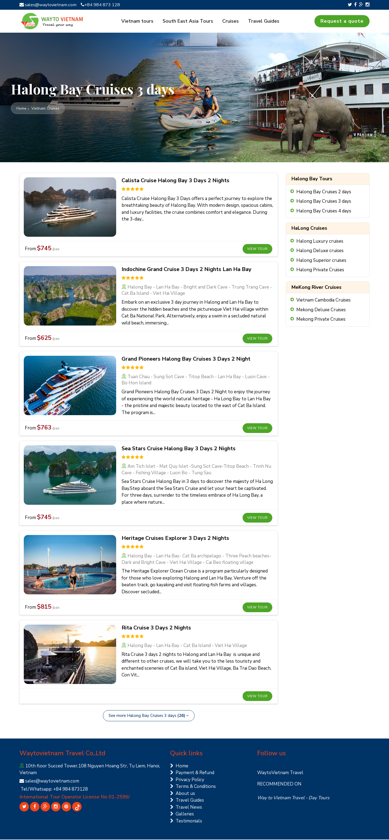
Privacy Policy (187, 780)
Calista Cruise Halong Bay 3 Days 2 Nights (175, 181)
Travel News (186, 807)
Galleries (182, 814)
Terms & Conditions (193, 787)
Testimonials (186, 821)
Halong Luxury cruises (319, 241)
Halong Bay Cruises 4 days (323, 211)
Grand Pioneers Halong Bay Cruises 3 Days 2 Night (186, 359)
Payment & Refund (192, 773)
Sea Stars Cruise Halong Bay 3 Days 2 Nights (179, 449)
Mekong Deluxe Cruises (321, 310)
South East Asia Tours (189, 21)
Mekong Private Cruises (321, 320)
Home (179, 766)
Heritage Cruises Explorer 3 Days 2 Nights (175, 538)
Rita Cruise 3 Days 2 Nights (156, 628)
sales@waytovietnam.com (49, 5)
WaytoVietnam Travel (280, 773)
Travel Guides (262, 21)
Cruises (230, 21)
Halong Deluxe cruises (320, 251)
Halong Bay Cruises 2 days (323, 192)
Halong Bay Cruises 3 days (323, 202)
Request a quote (342, 21)
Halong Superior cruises (321, 261)
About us (182, 794)
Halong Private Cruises (320, 270)
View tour (257, 249)
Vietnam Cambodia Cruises (323, 300)
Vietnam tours (139, 21)
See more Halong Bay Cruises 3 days (149, 716)
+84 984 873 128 (103, 5)
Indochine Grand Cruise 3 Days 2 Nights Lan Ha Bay (186, 269)
